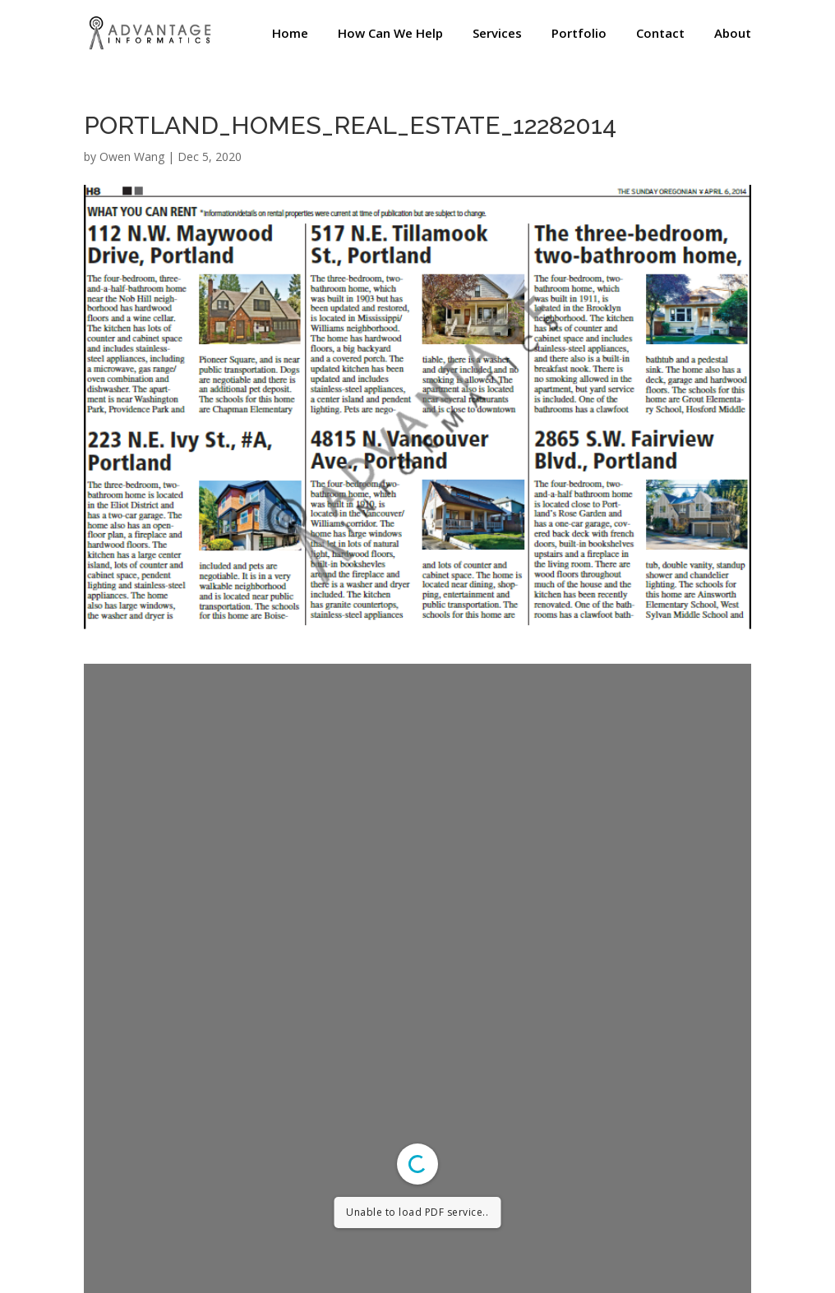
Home (290, 34)
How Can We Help (390, 34)
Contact (660, 34)
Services (497, 34)
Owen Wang (131, 156)
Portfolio (579, 34)
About (732, 34)
